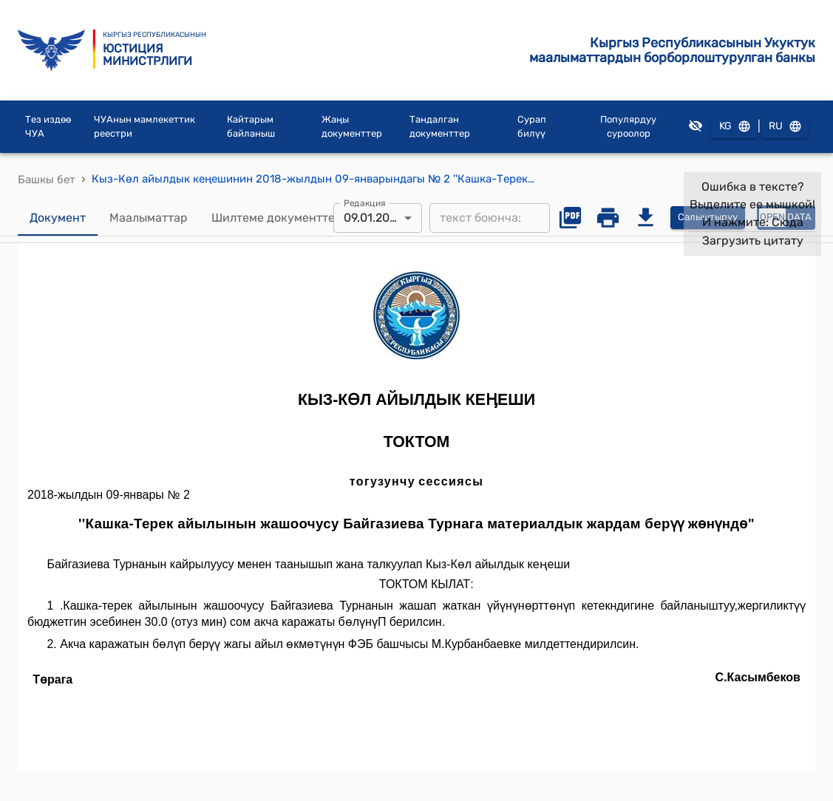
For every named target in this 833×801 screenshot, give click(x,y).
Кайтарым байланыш (251, 127)
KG (734, 127)
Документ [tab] (58, 218)
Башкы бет (46, 179)
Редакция (365, 202)
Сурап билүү (531, 127)
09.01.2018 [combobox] (373, 218)
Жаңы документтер (352, 127)
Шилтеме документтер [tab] (277, 218)
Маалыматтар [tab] (149, 218)
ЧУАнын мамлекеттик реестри (144, 127)
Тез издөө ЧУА (48, 127)
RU (784, 127)
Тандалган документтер (439, 127)
